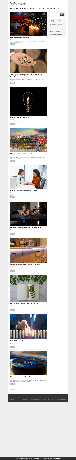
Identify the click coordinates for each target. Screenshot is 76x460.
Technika (47, 8)
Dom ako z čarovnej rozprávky (19, 37)
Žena (54, 8)
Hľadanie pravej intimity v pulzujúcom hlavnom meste (26, 227)
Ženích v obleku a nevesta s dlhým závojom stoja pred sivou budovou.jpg (54, 399)
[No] (74, 458)
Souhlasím (58, 458)
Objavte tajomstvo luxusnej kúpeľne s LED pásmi (25, 264)
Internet (21, 8)
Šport (43, 8)
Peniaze (39, 8)
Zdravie (50, 8)
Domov (17, 8)
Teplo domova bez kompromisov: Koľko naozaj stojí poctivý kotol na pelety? (26, 75)
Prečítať (12, 44)
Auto (11, 8)
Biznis (14, 8)
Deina (12, 2)
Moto (28, 8)
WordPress (40, 399)
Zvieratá (57, 8)
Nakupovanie (32, 8)
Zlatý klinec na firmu (16, 340)
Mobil (25, 8)
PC (36, 8)
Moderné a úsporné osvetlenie (19, 117)
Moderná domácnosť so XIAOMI (20, 377)
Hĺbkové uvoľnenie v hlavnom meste (21, 154)
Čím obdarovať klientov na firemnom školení (24, 303)
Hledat (51, 12)
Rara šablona (33, 399)
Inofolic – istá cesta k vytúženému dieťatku (23, 190)
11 (16, 388)
